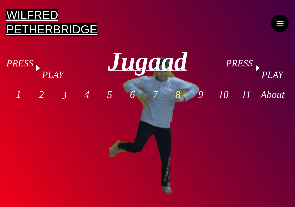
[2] (41, 95)
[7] (155, 95)
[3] (64, 95)
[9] (200, 95)
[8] (178, 95)
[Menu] (280, 23)
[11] (246, 95)
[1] (18, 94)
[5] (109, 95)
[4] (86, 95)
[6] (132, 95)
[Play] (37, 68)
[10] (223, 95)
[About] (273, 95)
